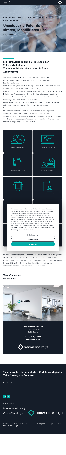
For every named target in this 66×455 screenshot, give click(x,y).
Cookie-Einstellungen (13, 413)
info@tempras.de (19, 426)
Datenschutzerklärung (14, 409)
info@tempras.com (33, 339)
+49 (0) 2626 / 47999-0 (33, 337)
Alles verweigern (33, 240)
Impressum (8, 404)
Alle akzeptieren (33, 244)
